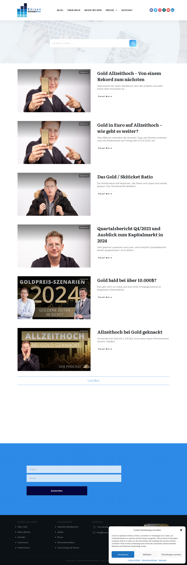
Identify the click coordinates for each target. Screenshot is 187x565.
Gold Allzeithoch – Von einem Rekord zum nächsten (129, 76)
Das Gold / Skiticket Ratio (125, 176)
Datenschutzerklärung (149, 560)
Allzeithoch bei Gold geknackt (129, 331)
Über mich (22, 526)
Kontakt (21, 537)
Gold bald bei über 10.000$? (127, 280)
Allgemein (84, 72)
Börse (60, 537)
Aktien (61, 532)
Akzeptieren (123, 554)
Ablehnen (147, 554)
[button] (181, 530)
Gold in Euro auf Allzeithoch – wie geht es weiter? (129, 127)
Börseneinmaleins (66, 542)
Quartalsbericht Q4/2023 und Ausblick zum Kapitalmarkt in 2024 (130, 234)
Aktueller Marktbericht (68, 526)
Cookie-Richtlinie (134, 560)
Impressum (162, 560)
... (126, 88)
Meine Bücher (24, 532)
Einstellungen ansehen (171, 554)
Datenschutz (24, 547)
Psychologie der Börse (68, 547)
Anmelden (57, 491)
